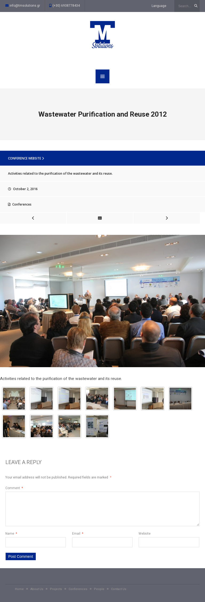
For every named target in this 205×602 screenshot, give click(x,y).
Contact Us (118, 589)
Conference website (26, 158)
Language (159, 6)
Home (19, 589)
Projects (56, 589)
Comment (14, 488)
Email (77, 533)
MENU (102, 76)
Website (145, 533)
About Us (36, 589)
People (99, 589)
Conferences (21, 204)
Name (11, 533)
